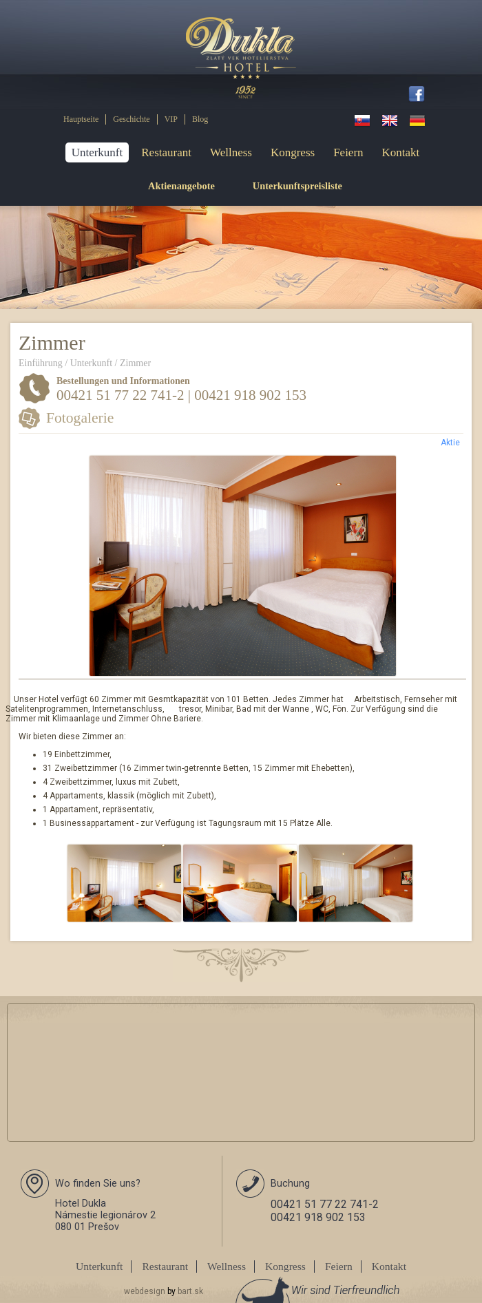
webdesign (144, 1291)
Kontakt (401, 152)
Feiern (348, 152)
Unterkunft (97, 152)
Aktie (450, 442)
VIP (171, 119)
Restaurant (166, 152)
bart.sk (190, 1291)
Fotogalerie (80, 418)
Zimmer (135, 363)
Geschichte (131, 119)
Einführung (41, 363)
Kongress (293, 152)
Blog (200, 119)
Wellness (231, 152)
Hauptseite (80, 119)
